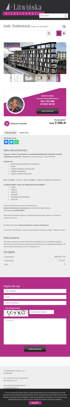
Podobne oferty (23, 133)
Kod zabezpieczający (13, 308)
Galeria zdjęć (58, 33)
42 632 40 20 (47, 104)
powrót (63, 26)
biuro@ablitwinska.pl (11, 388)
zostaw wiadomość (47, 111)
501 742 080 (47, 101)
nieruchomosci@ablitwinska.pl (47, 98)
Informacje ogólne (10, 133)
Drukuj (63, 33)
